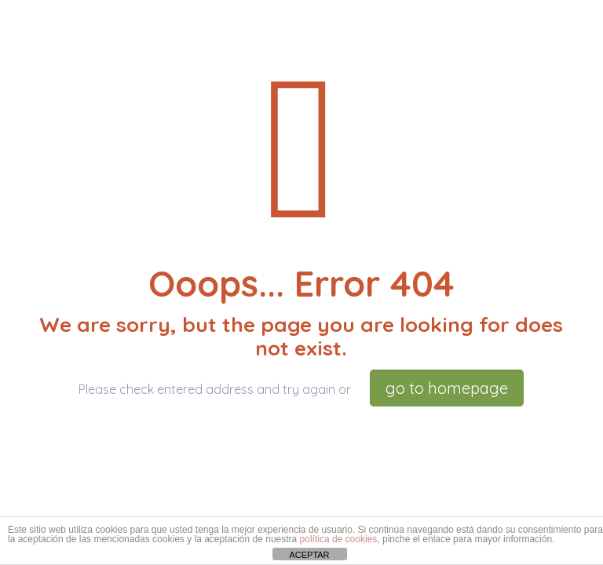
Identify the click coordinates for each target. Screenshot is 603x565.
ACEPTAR (309, 555)
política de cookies (339, 539)
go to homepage (447, 388)
